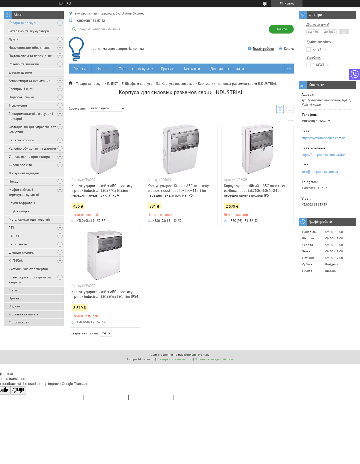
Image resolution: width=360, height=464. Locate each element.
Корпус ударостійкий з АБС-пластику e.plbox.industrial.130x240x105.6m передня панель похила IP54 (102, 190)
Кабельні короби (21, 140)
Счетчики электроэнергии (28, 269)
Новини (102, 69)
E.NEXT (14, 236)
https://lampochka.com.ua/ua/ (323, 154)
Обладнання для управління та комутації (32, 129)
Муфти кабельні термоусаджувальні (24, 192)
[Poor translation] (18, 390)
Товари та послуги (22, 23)
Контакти (192, 69)
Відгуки (14, 306)
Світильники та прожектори (29, 156)
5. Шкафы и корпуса (137, 83)
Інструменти (18, 105)
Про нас (15, 298)
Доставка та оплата (23, 314)
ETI (11, 227)
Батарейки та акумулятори (29, 31)
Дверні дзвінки (20, 72)
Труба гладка (19, 211)
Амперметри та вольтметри (29, 80)
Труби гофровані (22, 203)
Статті (13, 290)
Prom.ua (204, 354)
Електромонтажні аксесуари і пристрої (31, 116)
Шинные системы (21, 252)
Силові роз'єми (20, 165)
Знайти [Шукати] (281, 29)
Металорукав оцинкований (29, 219)
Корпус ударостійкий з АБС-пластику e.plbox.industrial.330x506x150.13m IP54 (105, 294)
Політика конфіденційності (214, 359)
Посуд (13, 181)
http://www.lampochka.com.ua (324, 138)
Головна (80, 69)
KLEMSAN (16, 260)
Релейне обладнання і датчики (32, 148)
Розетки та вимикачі (24, 64)
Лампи (13, 39)
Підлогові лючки (21, 97)
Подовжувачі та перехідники (31, 56)
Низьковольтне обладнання (29, 47)
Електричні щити (21, 89)
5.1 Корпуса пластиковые (175, 83)
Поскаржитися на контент (174, 359)
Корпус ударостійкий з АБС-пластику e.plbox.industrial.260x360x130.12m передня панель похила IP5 (254, 190)
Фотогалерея (19, 322)
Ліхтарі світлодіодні (24, 173)
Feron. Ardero (19, 244)
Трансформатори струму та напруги (30, 279)
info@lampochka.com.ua (320, 171)
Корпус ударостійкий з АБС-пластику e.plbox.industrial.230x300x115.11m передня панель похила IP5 (178, 190)
